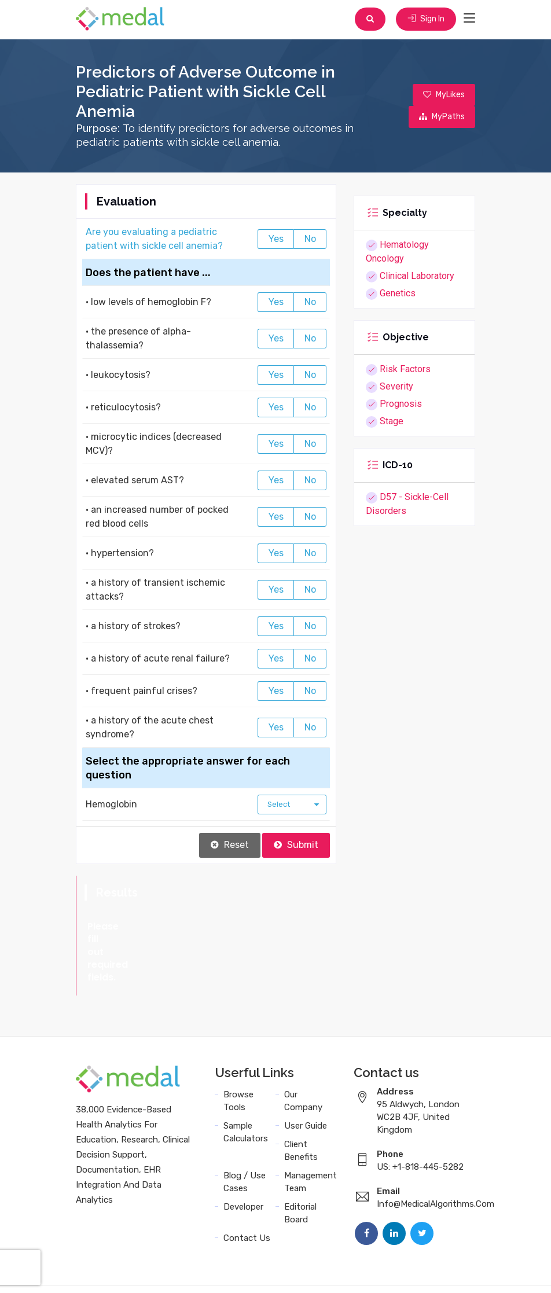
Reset (230, 846)
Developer (243, 1157)
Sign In (424, 20)
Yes (276, 240)
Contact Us (246, 1189)
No (310, 240)
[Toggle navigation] (469, 19)
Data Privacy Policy (282, 1271)
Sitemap (348, 1271)
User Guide (305, 1076)
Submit (296, 846)
